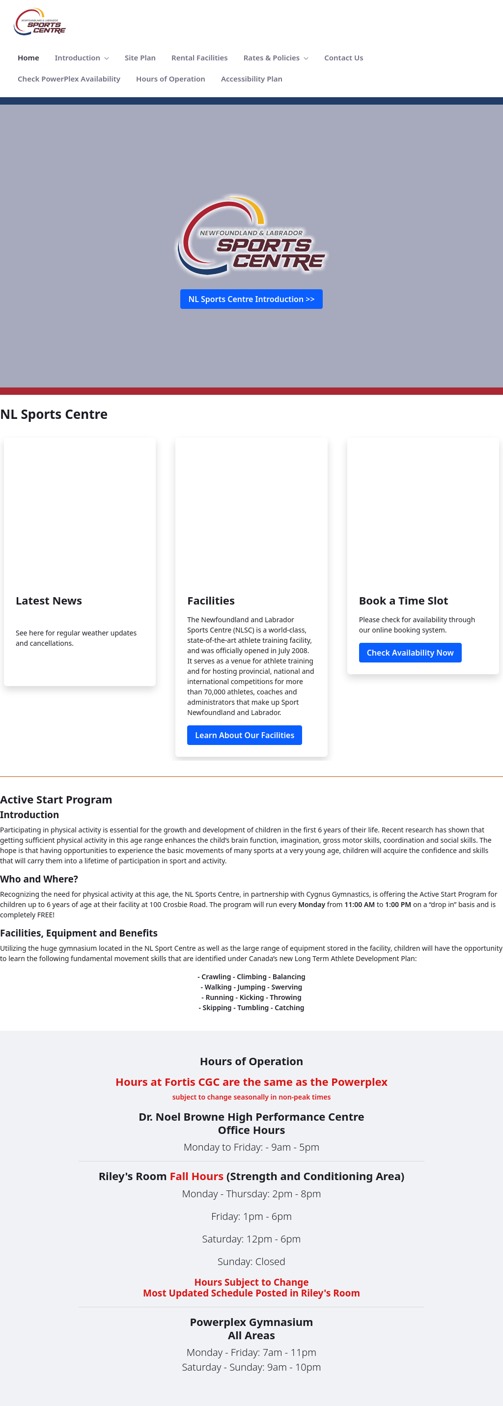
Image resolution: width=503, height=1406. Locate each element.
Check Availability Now (410, 519)
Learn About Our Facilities (244, 601)
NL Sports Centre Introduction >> (251, 299)
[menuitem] (28, 57)
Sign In (476, 1335)
